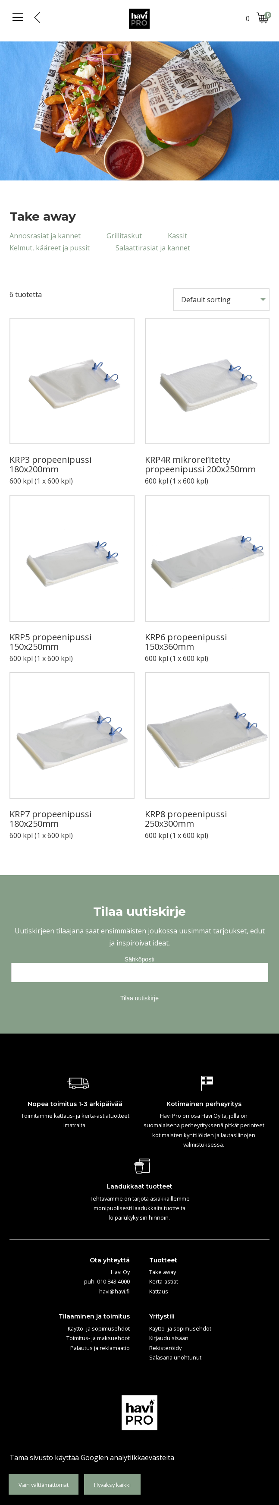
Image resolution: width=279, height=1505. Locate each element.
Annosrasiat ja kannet (45, 235)
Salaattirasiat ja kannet (153, 248)
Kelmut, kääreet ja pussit (49, 248)
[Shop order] (221, 299)
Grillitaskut (124, 235)
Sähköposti (139, 959)
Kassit (177, 235)
